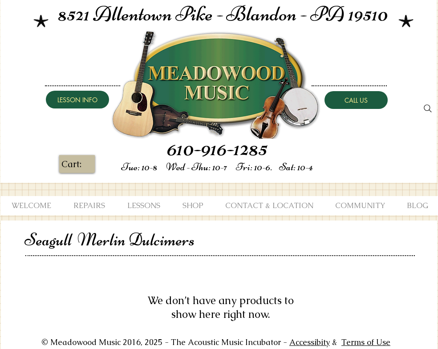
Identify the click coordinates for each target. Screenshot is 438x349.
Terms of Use (365, 342)
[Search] (427, 108)
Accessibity (309, 342)
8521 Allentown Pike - (142, 14)
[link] (77, 164)
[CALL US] (356, 100)
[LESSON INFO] (77, 99)
